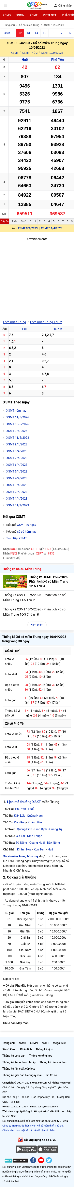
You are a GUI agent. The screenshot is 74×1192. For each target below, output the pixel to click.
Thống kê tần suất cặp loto (18, 1068)
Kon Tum (40, 849)
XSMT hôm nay (16, 410)
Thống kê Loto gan (13, 1055)
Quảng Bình (24, 829)
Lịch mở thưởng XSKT (24, 802)
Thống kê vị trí (44, 1049)
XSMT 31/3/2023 (17, 505)
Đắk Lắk (19, 815)
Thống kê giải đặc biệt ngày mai (22, 1075)
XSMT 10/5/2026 (17, 424)
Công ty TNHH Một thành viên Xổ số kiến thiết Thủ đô (32, 1125)
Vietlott (49, 15)
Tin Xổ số (51, 1075)
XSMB (7, 15)
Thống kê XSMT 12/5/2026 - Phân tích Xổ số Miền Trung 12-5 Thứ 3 (49, 581)
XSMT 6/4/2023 (16, 465)
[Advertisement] (37, 278)
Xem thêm (37, 624)
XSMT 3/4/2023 (16, 485)
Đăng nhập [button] (63, 5)
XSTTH (35, 549)
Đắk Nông (53, 842)
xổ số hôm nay (26, 531)
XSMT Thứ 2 (29, 52)
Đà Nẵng (20, 822)
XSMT (33, 15)
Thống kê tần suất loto (53, 1062)
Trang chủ (8, 1043)
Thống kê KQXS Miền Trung (21, 569)
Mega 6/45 (59, 1043)
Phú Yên (57, 59)
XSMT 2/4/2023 (16, 492)
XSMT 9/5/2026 (16, 431)
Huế (25, 59)
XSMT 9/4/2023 (28, 228)
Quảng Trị (55, 829)
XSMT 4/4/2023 (16, 478)
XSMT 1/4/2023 (16, 498)
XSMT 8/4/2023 (16, 451)
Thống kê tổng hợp (40, 1055)
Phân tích (26, 1049)
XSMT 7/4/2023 (16, 458)
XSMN (20, 15)
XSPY (39, 553)
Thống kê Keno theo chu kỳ (19, 1062)
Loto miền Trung (14, 322)
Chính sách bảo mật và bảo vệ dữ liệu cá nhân (28, 1130)
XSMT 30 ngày (26, 525)
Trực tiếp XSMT (16, 538)
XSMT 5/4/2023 (16, 471)
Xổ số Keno (9, 1049)
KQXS (13, 549)
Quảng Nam (35, 815)
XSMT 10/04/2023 (52, 52)
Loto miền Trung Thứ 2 (46, 322)
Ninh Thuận (34, 836)
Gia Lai (20, 836)
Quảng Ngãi (37, 842)
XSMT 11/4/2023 (51, 228)
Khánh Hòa (35, 822)
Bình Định (40, 829)
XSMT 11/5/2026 (17, 417)
